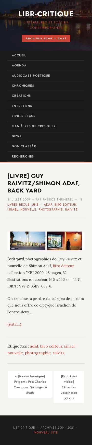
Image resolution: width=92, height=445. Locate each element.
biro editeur (65, 204)
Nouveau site (46, 432)
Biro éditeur (63, 266)
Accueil (19, 55)
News (16, 136)
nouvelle (28, 209)
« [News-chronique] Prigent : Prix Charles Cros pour (30, 384)
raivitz (71, 209)
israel (12, 209)
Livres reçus (23, 116)
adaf (48, 204)
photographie (51, 209)
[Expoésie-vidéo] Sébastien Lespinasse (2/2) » (69, 387)
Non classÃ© (24, 146)
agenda (19, 65)
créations (21, 96)
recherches (23, 156)
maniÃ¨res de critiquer (34, 126)
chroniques (23, 86)
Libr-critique (46, 14)
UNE (35, 204)
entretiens (22, 106)
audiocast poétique (31, 76)
